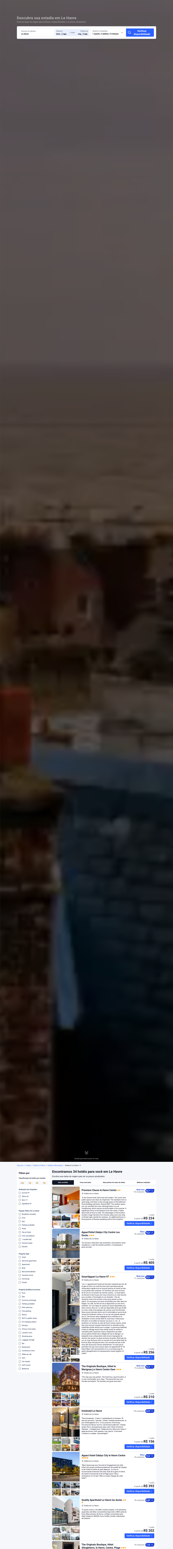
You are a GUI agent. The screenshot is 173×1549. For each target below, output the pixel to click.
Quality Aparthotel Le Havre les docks (102, 1470)
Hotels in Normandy (55, 1165)
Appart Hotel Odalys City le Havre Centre (103, 1433)
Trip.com (20, 1165)
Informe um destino (28, 31)
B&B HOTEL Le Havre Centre (97, 1544)
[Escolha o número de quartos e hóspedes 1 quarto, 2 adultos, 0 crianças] (108, 33)
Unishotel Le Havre (92, 1396)
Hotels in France (39, 1165)
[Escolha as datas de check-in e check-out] (63, 33)
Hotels (28, 1165)
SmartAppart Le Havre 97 (95, 1269)
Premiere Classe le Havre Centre (99, 1190)
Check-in (59, 31)
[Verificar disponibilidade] (140, 32)
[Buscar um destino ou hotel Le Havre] (36, 32)
